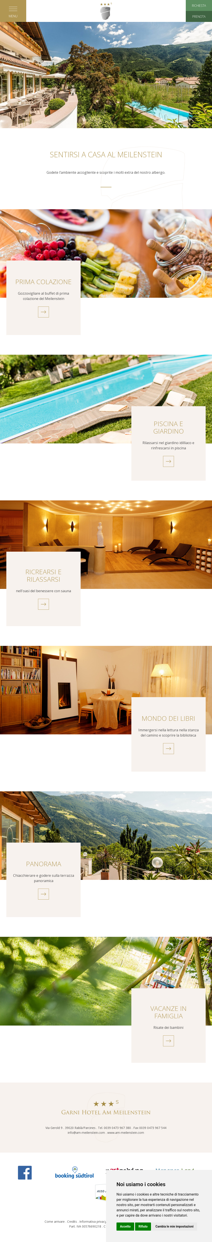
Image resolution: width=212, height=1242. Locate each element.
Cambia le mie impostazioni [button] (174, 1226)
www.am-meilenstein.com (125, 1132)
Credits (72, 1221)
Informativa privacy (92, 1221)
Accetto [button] (125, 1226)
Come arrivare (55, 1221)
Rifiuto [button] (143, 1226)
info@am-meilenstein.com (86, 1132)
